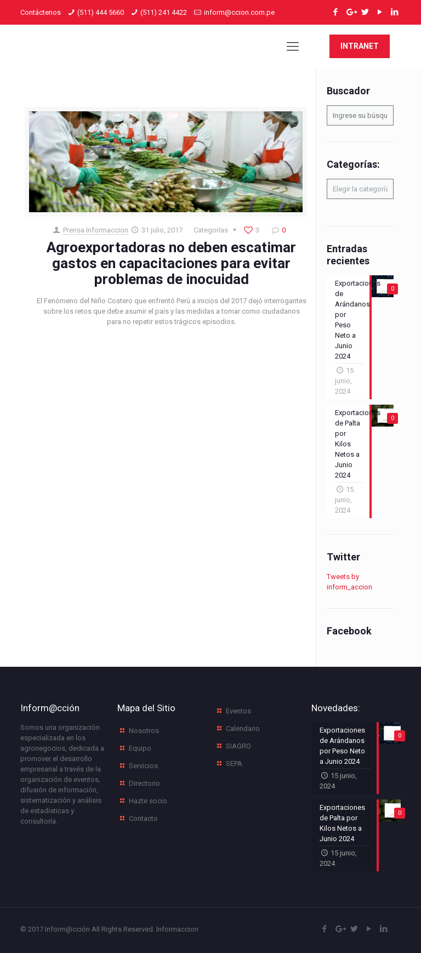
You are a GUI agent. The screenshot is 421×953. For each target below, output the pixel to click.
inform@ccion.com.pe (239, 12)
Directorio (144, 783)
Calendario (243, 728)
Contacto (143, 818)
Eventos (238, 711)
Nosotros (144, 731)
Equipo (140, 748)
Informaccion (177, 929)
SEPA (234, 763)
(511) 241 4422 (163, 12)
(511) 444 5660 (100, 12)
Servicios (143, 766)
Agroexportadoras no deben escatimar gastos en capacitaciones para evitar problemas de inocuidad (171, 263)
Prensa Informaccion (95, 230)
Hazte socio (148, 801)
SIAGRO (238, 746)
